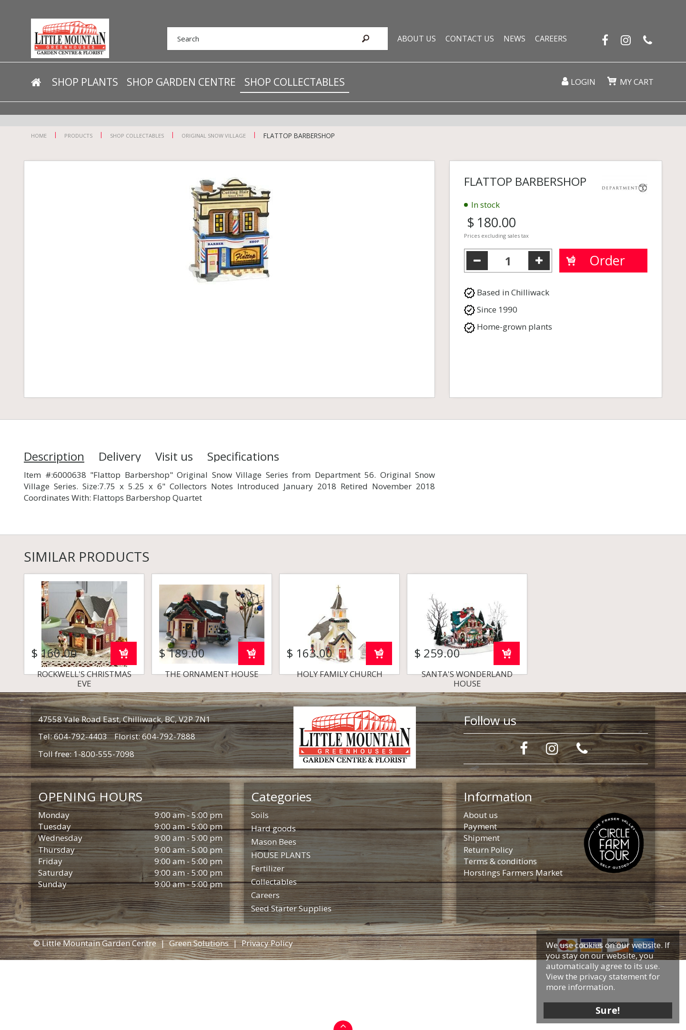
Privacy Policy (267, 1013)
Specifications (243, 456)
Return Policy (488, 919)
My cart (636, 85)
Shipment (482, 907)
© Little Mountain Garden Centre (94, 1013)
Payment (480, 896)
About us (481, 884)
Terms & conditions (500, 931)
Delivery (120, 456)
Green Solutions (199, 1013)
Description (54, 456)
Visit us (174, 456)
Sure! (605, 1007)
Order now (124, 723)
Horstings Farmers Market (513, 942)
